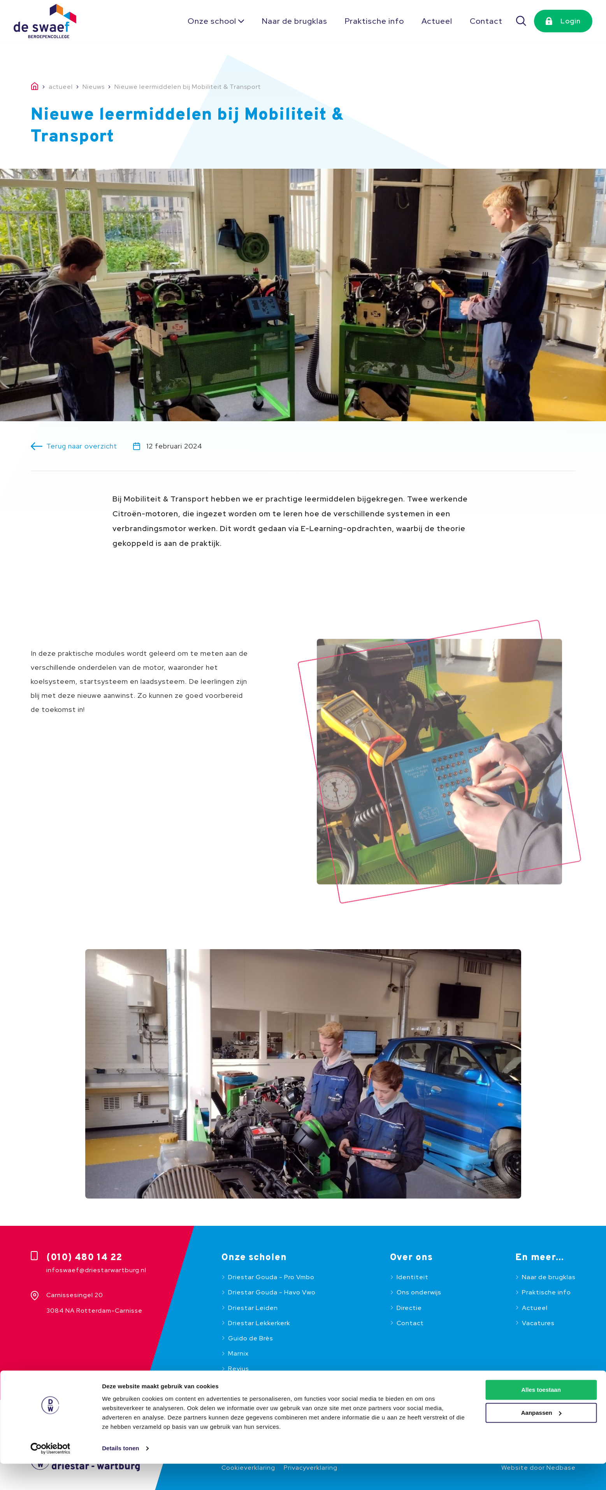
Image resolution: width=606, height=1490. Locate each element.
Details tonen (120, 1474)
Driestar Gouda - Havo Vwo (272, 1292)
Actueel (437, 21)
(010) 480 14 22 (84, 1258)
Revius (238, 1369)
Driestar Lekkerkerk (259, 1323)
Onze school (212, 21)
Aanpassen (541, 1439)
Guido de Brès (250, 1338)
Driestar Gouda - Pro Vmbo (271, 1277)
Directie (409, 1308)
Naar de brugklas (294, 21)
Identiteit (413, 1277)
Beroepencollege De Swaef (272, 1384)
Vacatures (538, 1323)
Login (570, 20)
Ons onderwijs (419, 1292)
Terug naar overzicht (81, 446)
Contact (486, 21)
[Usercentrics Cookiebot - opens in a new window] (50, 1475)
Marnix (238, 1353)
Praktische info (374, 21)
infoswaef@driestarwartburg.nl (96, 1270)
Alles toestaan (541, 1416)
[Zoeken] (521, 21)
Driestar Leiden (253, 1308)
